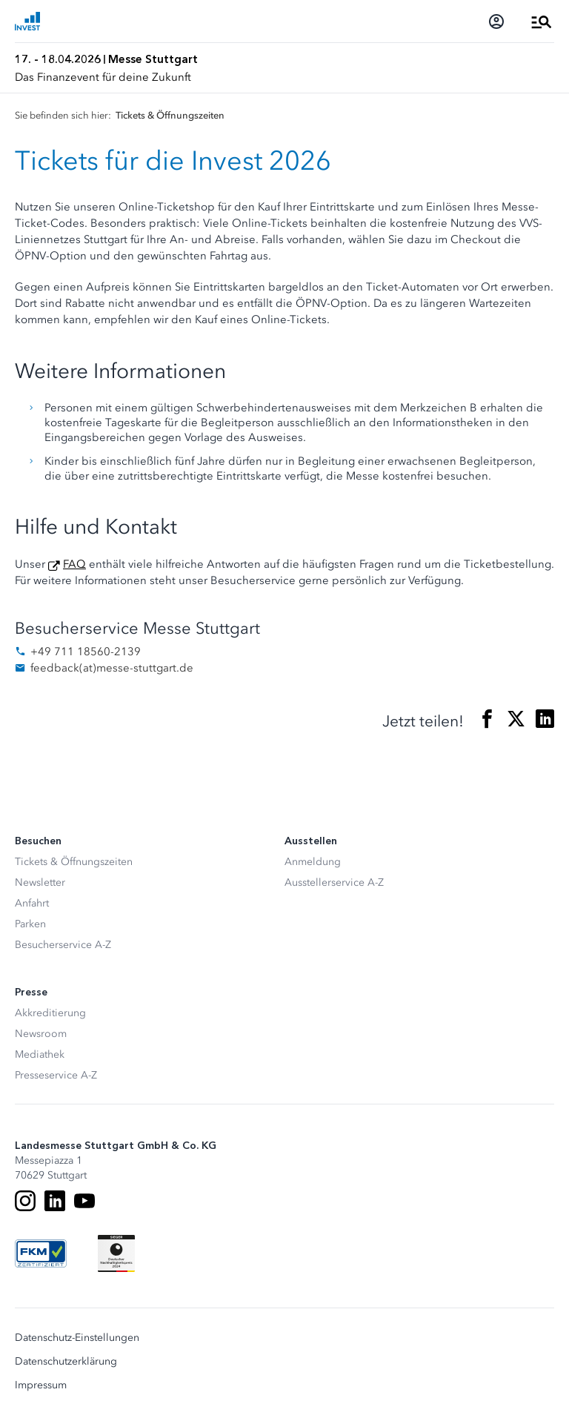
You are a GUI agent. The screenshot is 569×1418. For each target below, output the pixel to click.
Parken (30, 924)
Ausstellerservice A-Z (334, 882)
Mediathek (39, 1054)
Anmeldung (312, 861)
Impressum (41, 1385)
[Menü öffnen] (541, 21)
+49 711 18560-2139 (78, 651)
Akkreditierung (50, 1013)
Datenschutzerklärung (66, 1362)
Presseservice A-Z (56, 1075)
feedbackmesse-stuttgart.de (104, 668)
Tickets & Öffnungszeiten (74, 861)
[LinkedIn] (54, 1200)
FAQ (74, 564)
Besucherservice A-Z (63, 944)
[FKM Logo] (41, 1253)
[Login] (496, 21)
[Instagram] (25, 1200)
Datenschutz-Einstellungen (77, 1338)
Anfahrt (32, 903)
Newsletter (40, 882)
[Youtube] (84, 1200)
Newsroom (41, 1033)
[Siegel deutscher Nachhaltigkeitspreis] (116, 1253)
